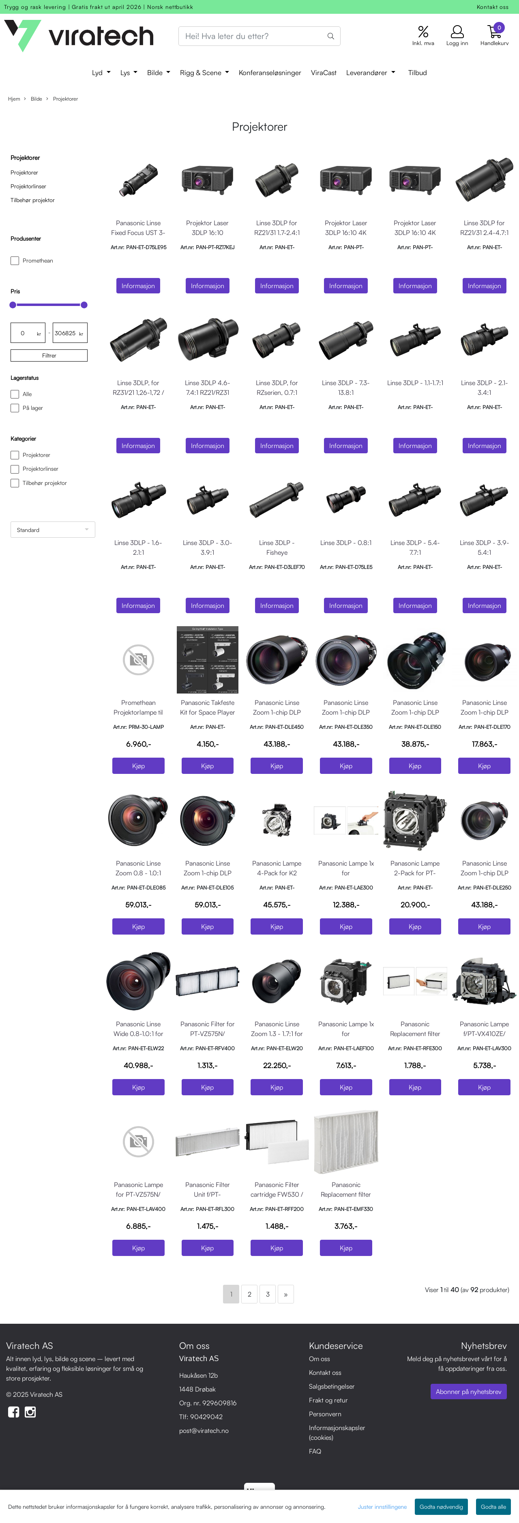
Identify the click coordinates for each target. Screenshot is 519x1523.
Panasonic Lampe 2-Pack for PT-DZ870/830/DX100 (415, 873)
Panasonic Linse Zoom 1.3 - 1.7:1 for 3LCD (277, 1033)
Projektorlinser (28, 186)
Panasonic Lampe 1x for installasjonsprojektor (347, 873)
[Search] (259, 36)
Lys (126, 72)
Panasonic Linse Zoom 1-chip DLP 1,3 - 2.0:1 (415, 712)
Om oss (319, 1359)
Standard (28, 529)
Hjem (14, 98)
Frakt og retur (328, 1400)
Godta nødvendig (441, 1506)
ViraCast (324, 72)
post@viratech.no (204, 1430)
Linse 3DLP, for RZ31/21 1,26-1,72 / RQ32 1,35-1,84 (138, 392)
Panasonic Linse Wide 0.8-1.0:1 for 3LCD (138, 1033)
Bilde (156, 72)
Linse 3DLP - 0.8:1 (345, 543)
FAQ (315, 1451)
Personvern (325, 1414)
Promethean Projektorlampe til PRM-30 (138, 712)
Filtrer (49, 355)
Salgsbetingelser (332, 1386)
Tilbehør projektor (33, 199)
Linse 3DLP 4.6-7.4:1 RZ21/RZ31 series (207, 392)
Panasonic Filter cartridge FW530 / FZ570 (277, 1194)
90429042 (206, 1417)
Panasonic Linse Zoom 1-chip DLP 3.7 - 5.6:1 (346, 712)
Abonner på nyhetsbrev (469, 1391)
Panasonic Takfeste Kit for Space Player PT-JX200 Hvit (207, 712)
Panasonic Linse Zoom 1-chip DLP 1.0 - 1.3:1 (208, 873)
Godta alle (493, 1506)
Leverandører (367, 72)
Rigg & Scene (201, 72)
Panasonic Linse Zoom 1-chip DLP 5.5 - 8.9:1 (277, 712)
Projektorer (62, 98)
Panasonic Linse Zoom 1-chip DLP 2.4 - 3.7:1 (484, 873)
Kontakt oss (493, 6)
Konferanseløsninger (270, 72)
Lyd (98, 72)
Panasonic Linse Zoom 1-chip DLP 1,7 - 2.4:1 (484, 712)
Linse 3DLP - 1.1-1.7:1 (415, 383)
